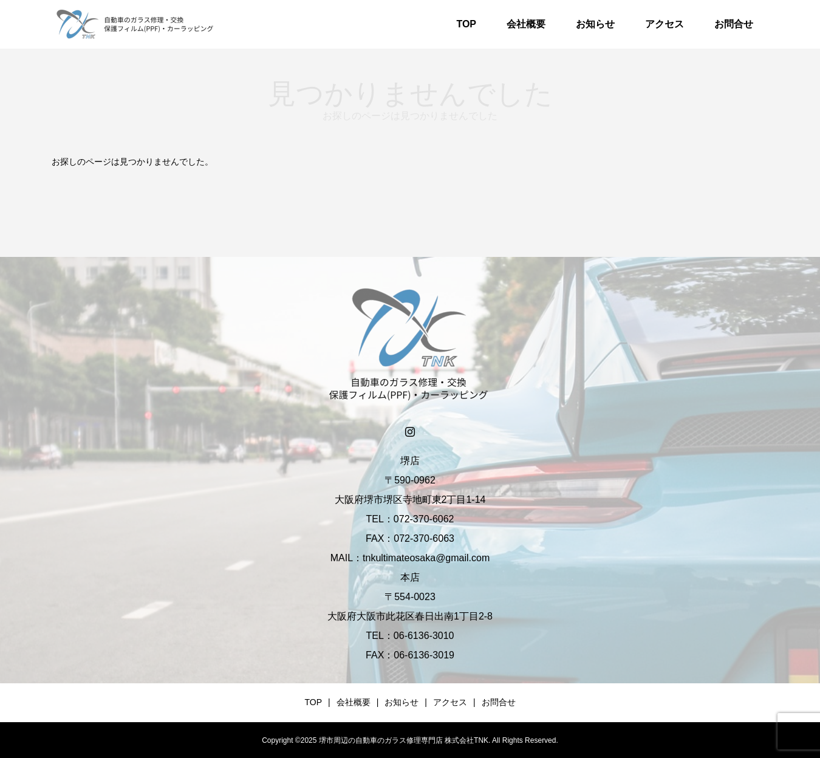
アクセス (664, 24)
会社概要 (526, 24)
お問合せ (733, 24)
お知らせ (595, 24)
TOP (466, 24)
